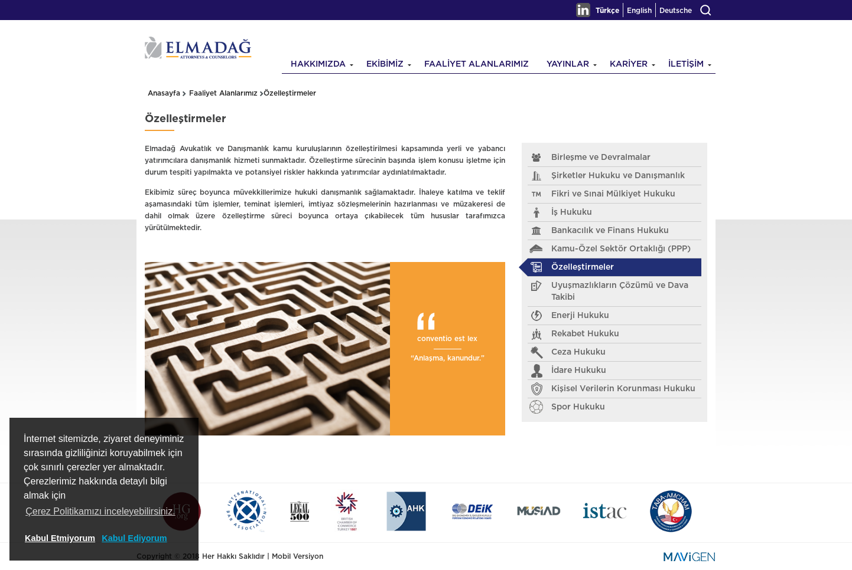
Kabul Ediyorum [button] (134, 538)
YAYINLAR (568, 64)
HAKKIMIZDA (318, 64)
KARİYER (629, 64)
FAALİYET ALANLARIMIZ (476, 64)
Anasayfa (164, 93)
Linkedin (583, 10)
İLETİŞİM (686, 64)
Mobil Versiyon (297, 556)
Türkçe (607, 10)
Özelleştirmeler (290, 93)
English (639, 10)
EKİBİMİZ (385, 64)
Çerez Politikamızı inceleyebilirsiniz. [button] (100, 511)
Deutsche (675, 10)
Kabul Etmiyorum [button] (60, 538)
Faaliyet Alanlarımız (223, 93)
